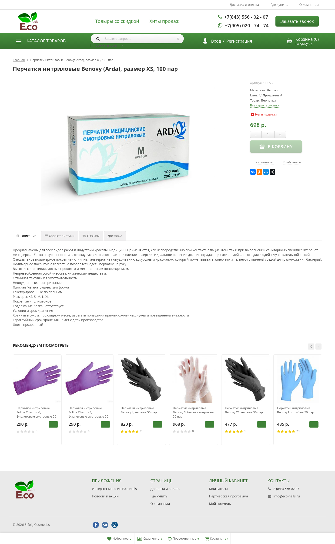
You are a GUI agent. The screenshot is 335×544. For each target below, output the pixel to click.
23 (298, 431)
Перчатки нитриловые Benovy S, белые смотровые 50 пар (193, 412)
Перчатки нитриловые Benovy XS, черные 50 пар (244, 410)
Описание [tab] (27, 236)
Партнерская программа (228, 496)
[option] (37, 400)
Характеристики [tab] (60, 236)
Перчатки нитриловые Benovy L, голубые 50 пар (295, 410)
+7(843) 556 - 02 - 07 (246, 17)
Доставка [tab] (115, 236)
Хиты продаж (164, 21)
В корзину (53, 424)
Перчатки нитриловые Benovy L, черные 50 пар (139, 410)
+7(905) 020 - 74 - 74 (247, 25)
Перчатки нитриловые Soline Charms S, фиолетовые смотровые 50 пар (88, 412)
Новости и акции (105, 496)
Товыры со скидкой (117, 21)
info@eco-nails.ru (286, 496)
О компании (309, 4)
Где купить (279, 4)
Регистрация (239, 41)
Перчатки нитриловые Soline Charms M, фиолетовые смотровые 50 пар (36, 412)
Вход (216, 41)
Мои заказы (218, 488)
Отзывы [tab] (91, 236)
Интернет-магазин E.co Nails (114, 488)
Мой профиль (220, 503)
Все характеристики (264, 105)
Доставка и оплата (244, 4)
